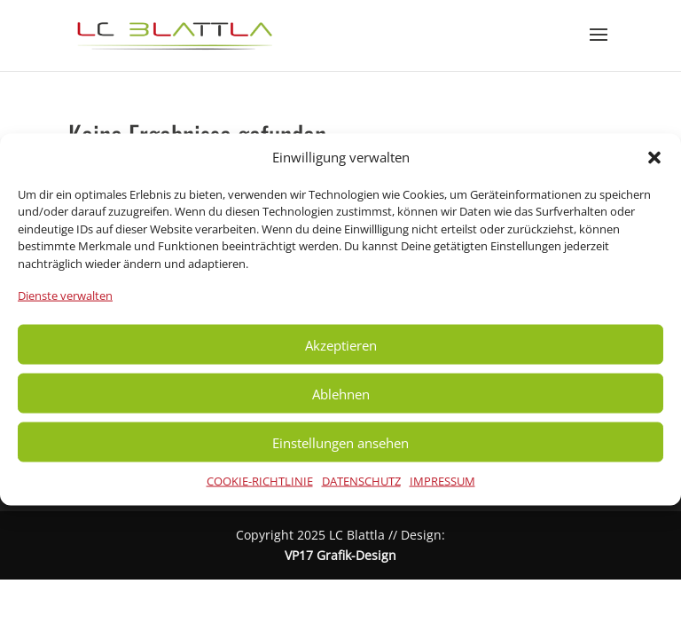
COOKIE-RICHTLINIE (260, 481)
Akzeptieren (341, 344)
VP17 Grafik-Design (340, 555)
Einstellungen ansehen (340, 442)
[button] (654, 157)
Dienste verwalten (65, 296)
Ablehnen (341, 393)
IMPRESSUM (442, 481)
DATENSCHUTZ (361, 481)
